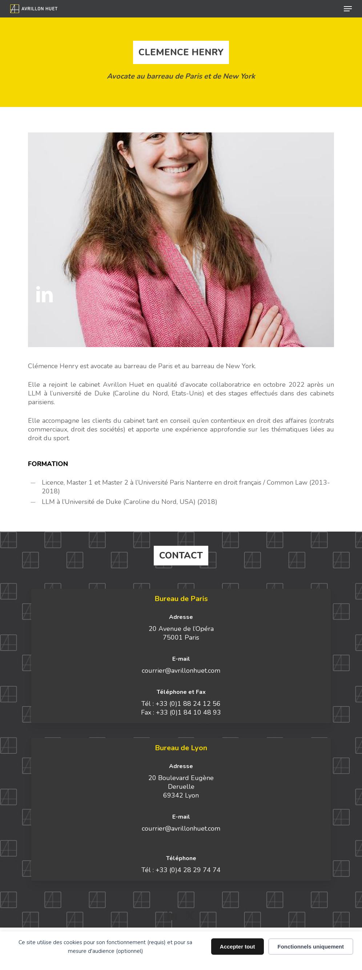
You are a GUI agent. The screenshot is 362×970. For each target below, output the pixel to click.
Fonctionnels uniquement (311, 946)
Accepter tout (237, 946)
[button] (348, 8)
